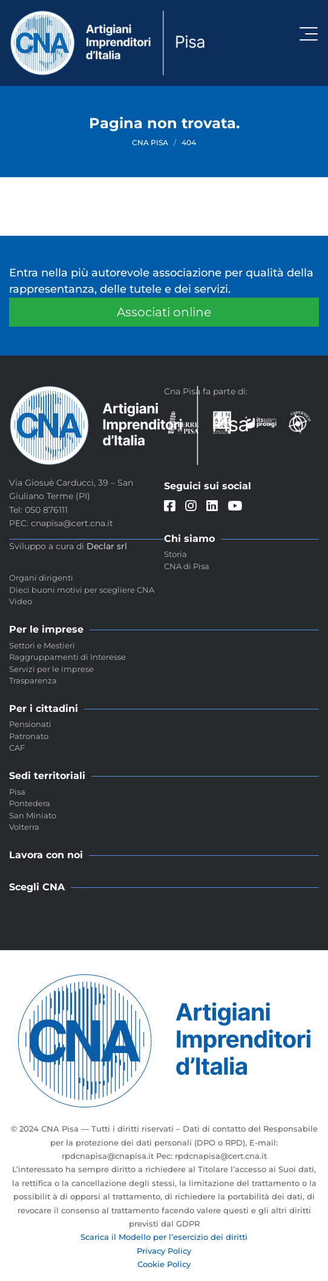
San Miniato (32, 815)
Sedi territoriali (47, 775)
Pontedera (29, 803)
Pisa (17, 792)
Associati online (164, 312)
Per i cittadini (43, 708)
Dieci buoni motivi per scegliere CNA (81, 590)
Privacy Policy (164, 1251)
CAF (17, 747)
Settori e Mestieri (42, 645)
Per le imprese (46, 629)
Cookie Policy (164, 1264)
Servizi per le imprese (51, 669)
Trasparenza (33, 680)
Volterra (24, 827)
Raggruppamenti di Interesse (67, 657)
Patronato (28, 736)
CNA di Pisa (186, 566)
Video (20, 601)
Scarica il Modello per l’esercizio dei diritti (164, 1237)
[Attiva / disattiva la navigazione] (308, 34)
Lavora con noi (46, 855)
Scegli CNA (37, 887)
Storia (175, 554)
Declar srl (107, 546)
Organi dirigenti (41, 577)
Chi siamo (189, 538)
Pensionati (30, 724)
